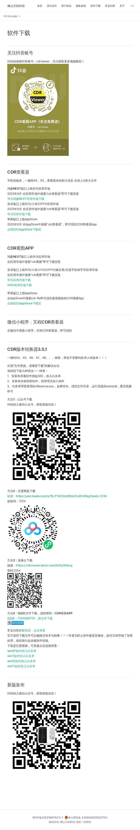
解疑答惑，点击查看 (32, 630)
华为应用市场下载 (19, 214)
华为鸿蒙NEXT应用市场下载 (25, 199)
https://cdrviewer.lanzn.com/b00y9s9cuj (44, 565)
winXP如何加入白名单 (21, 651)
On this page (12, 16)
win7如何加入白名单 (20, 656)
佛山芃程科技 (16, 6)
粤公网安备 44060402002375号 (86, 817)
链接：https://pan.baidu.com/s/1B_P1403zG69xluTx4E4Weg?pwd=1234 (57, 496)
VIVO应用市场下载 (19, 285)
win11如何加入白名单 (21, 666)
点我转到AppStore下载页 (24, 229)
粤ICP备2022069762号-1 (47, 817)
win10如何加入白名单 (21, 661)
